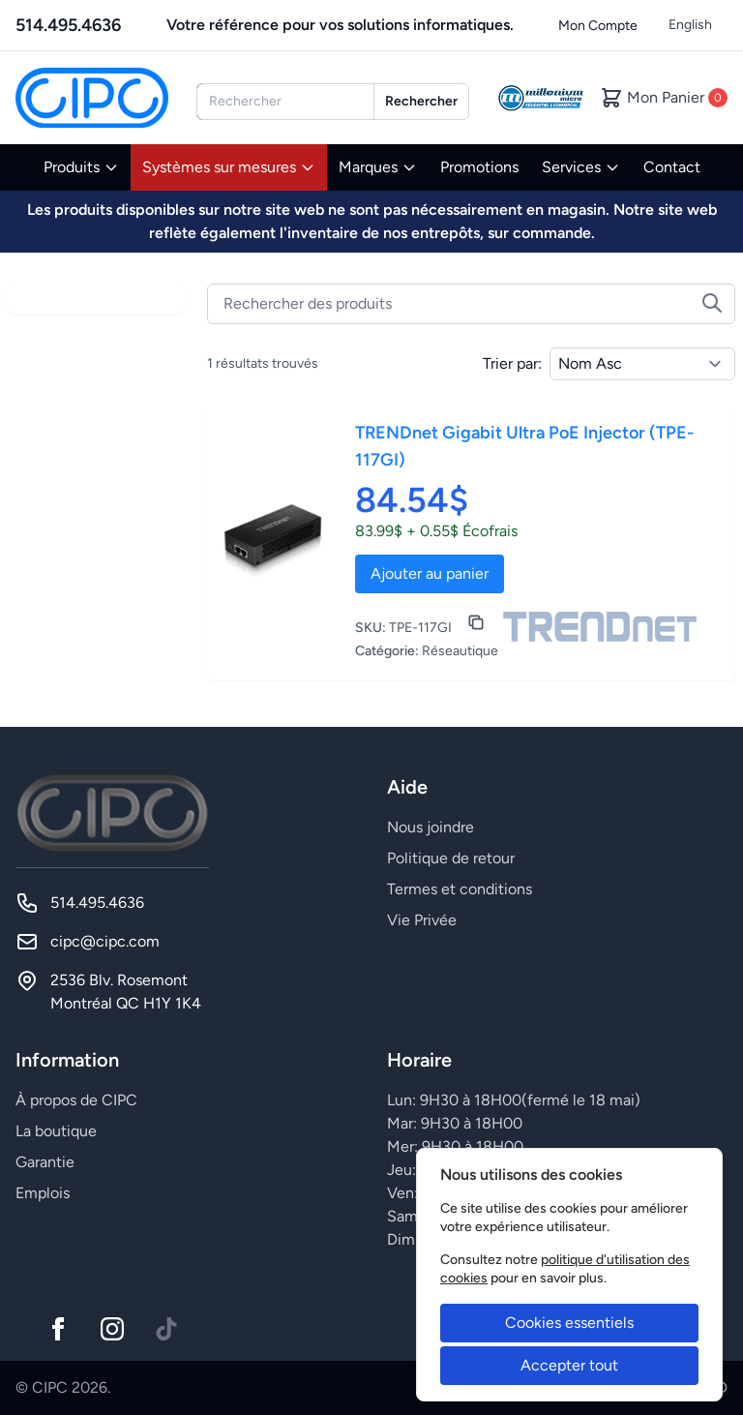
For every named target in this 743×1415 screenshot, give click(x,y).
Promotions (479, 167)
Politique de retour (451, 858)
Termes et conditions (459, 889)
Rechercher (421, 101)
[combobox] (285, 101)
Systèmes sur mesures (228, 167)
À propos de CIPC (76, 1100)
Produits (81, 167)
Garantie (44, 1162)
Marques (378, 167)
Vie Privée (422, 920)
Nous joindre (430, 827)
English (690, 24)
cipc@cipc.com (105, 941)
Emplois (42, 1193)
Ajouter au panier (430, 573)
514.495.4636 (68, 25)
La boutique (56, 1131)
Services (581, 167)
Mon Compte (598, 25)
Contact (671, 167)
